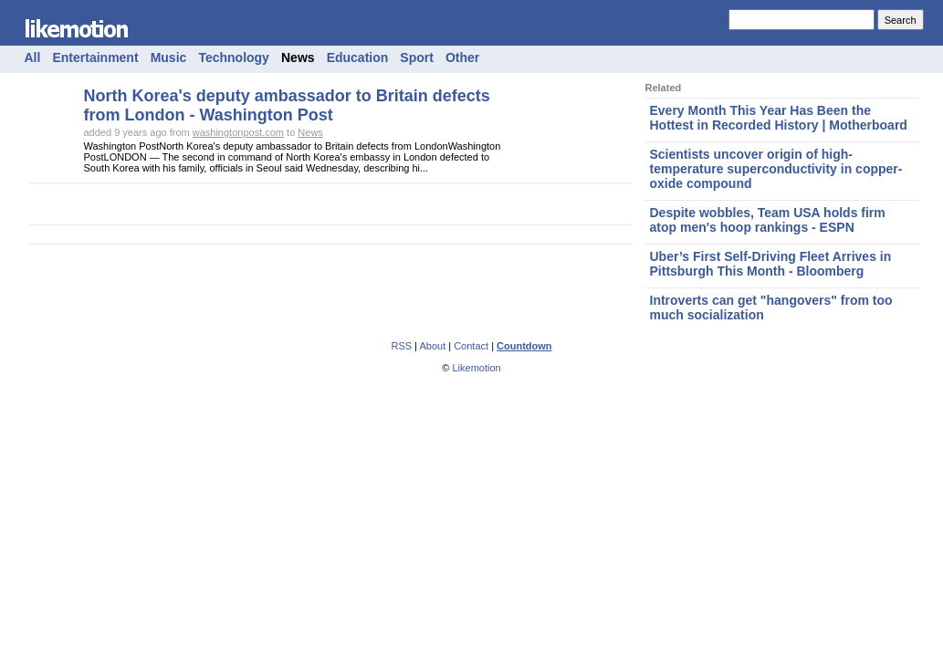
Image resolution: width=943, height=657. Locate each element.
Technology (233, 57)
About (432, 345)
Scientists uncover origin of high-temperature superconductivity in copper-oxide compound (776, 169)
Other (462, 57)
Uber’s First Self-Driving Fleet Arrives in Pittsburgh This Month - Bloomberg (771, 263)
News (298, 57)
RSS (401, 345)
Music (169, 57)
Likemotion (476, 367)
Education (358, 57)
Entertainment (95, 57)
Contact (471, 345)
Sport (417, 57)
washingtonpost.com (238, 132)
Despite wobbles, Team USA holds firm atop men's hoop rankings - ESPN (767, 220)
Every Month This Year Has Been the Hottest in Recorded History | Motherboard (778, 117)
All (33, 57)
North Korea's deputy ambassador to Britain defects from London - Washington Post (287, 105)
